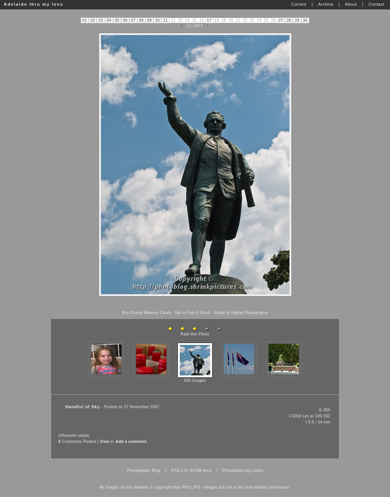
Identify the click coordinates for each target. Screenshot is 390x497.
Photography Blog (143, 470)
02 (93, 20)
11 (165, 20)
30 (305, 20)
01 (85, 20)
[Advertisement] (195, 303)
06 (125, 20)
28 (289, 20)
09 (149, 20)
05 (117, 20)
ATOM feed (200, 470)
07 (133, 20)
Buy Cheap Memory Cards (146, 313)
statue (84, 435)
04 (109, 20)
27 (280, 20)
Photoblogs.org (236, 470)
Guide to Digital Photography (241, 313)
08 (141, 20)
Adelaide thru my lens (33, 4)
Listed (257, 470)
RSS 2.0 (179, 470)
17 (209, 20)
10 (157, 20)
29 (297, 20)
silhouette (68, 435)
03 (101, 20)
